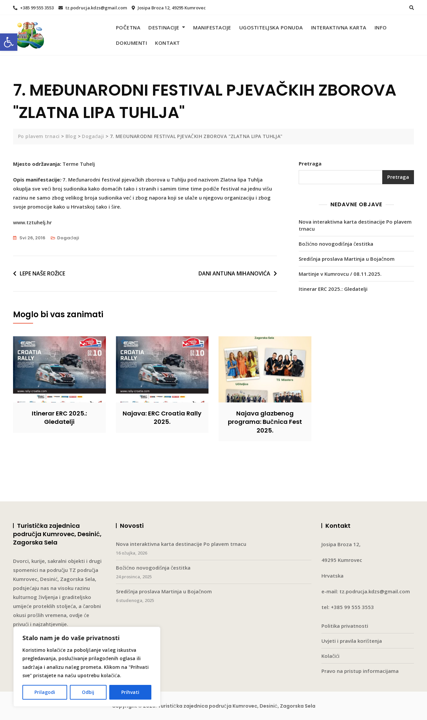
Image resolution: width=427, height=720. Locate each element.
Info (381, 27)
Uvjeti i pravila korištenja (351, 640)
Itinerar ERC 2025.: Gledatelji (333, 288)
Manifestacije (212, 27)
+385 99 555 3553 (33, 8)
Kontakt (167, 42)
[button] (8, 42)
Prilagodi (44, 692)
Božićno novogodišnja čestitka (336, 243)
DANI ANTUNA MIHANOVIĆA (234, 273)
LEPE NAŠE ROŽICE (42, 273)
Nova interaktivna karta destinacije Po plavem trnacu (355, 225)
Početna (128, 27)
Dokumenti (131, 42)
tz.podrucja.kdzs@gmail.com (92, 8)
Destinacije (163, 27)
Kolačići (330, 655)
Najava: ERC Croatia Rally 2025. (162, 417)
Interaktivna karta (339, 27)
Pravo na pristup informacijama (360, 671)
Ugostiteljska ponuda (271, 27)
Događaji (68, 238)
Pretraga (310, 163)
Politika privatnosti (344, 625)
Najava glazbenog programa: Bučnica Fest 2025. (265, 421)
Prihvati (130, 692)
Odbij (88, 692)
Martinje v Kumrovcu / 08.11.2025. (340, 273)
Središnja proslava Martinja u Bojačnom (347, 258)
